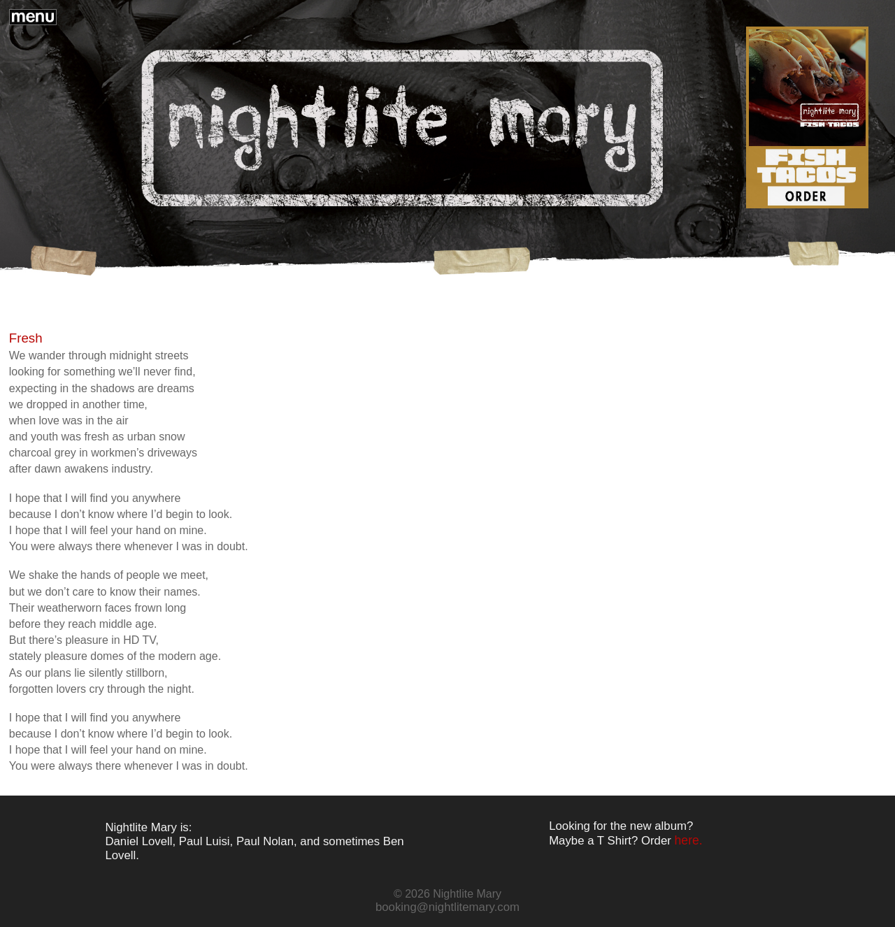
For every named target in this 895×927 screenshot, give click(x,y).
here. (689, 840)
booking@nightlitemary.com (447, 907)
